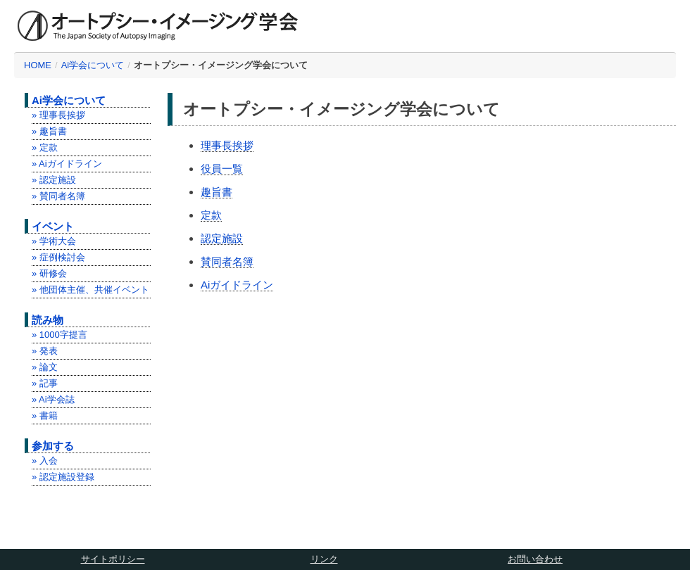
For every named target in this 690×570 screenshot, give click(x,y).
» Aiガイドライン (67, 163)
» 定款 (45, 147)
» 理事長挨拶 (58, 115)
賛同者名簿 (227, 261)
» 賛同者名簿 (58, 196)
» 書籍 (45, 415)
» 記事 (45, 383)
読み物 (47, 320)
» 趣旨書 (49, 131)
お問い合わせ (535, 559)
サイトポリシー (113, 559)
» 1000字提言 (59, 334)
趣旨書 (216, 192)
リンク (324, 559)
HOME (37, 65)
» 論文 (45, 367)
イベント (53, 226)
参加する (53, 446)
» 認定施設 (54, 180)
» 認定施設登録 (63, 476)
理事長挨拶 (227, 145)
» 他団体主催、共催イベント (90, 289)
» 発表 (45, 351)
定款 (211, 215)
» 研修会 (49, 273)
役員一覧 (222, 169)
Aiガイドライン (237, 285)
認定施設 (222, 238)
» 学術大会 (54, 241)
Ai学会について (93, 65)
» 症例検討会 (58, 257)
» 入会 (45, 460)
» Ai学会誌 (53, 399)
